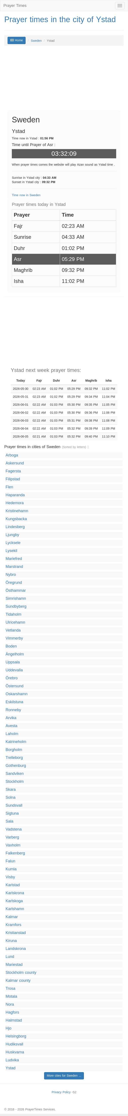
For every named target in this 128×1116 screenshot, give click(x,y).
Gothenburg (16, 766)
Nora (10, 1004)
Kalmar (12, 917)
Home (16, 40)
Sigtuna (12, 813)
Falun (10, 861)
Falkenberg (15, 853)
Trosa (10, 988)
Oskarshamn (17, 694)
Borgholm (14, 750)
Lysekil (11, 551)
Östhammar (16, 590)
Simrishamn (16, 598)
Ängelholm (15, 654)
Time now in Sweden (26, 195)
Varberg (12, 837)
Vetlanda (13, 630)
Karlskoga (14, 901)
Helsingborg (16, 1036)
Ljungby (12, 535)
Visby (10, 877)
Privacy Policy (61, 1092)
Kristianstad (16, 933)
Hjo (8, 1028)
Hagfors (12, 1012)
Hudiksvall (14, 1044)
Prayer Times (14, 5)
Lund (10, 957)
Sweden (36, 41)
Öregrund (14, 583)
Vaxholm (13, 845)
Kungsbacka (16, 519)
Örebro (12, 678)
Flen (9, 487)
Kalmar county (18, 980)
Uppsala (13, 662)
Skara (11, 789)
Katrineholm (16, 742)
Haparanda (15, 495)
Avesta (11, 726)
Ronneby (13, 710)
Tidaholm (13, 614)
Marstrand (14, 567)
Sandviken (15, 774)
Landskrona (16, 949)
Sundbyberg (16, 606)
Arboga (12, 455)
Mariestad (14, 965)
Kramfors (13, 925)
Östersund (14, 686)
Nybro (11, 575)
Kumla (11, 869)
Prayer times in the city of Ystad (60, 19)
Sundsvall (14, 805)
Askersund (15, 463)
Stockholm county (21, 973)
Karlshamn (15, 909)
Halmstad (14, 1020)
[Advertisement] (64, 80)
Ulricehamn (15, 622)
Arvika (11, 718)
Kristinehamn (17, 511)
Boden (11, 646)
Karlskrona (15, 893)
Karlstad (13, 885)
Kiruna (11, 941)
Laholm (12, 734)
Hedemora (15, 503)
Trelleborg (14, 758)
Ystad (10, 1068)
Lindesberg (15, 527)
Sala (9, 821)
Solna (10, 797)
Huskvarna (15, 1052)
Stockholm (15, 782)
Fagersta (13, 471)
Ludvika (12, 1060)
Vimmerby (14, 638)
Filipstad (13, 479)
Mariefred (14, 559)
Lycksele (13, 543)
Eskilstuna (14, 702)
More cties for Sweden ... (64, 1076)
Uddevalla (14, 670)
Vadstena (14, 829)
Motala (11, 996)
